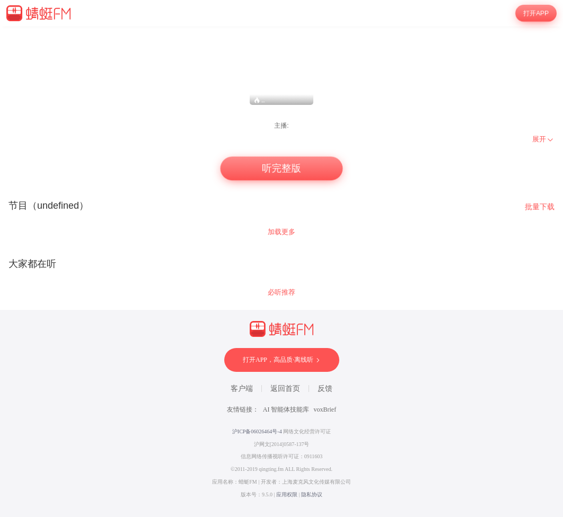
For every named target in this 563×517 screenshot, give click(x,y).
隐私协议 (311, 494)
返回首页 (285, 389)
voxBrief (325, 409)
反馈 (325, 389)
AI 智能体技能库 (286, 409)
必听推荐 (281, 292)
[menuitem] (543, 139)
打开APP (536, 13)
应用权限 (286, 494)
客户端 (242, 389)
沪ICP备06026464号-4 (257, 431)
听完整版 (281, 168)
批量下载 (540, 206)
